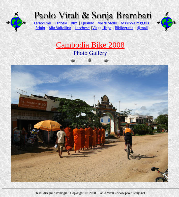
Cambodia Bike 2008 (90, 44)
